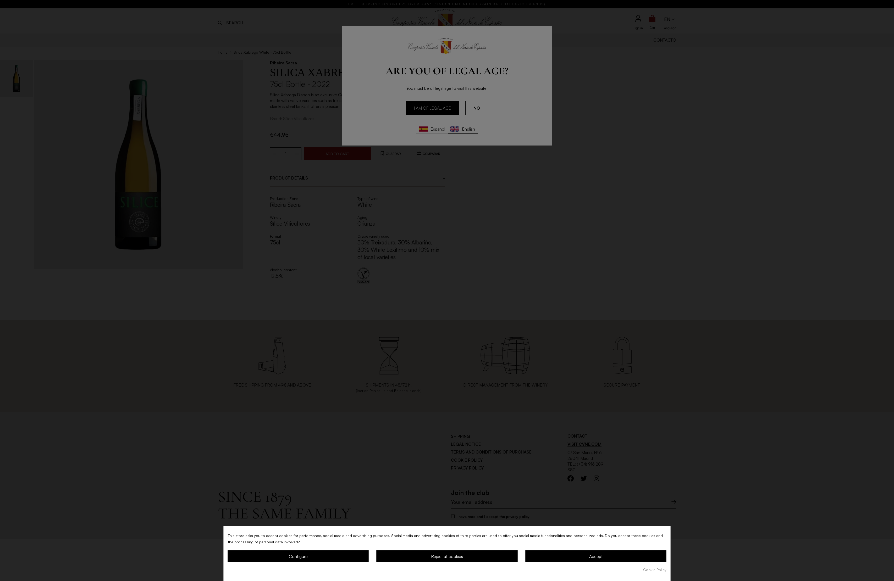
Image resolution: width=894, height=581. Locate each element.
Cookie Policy (654, 569)
